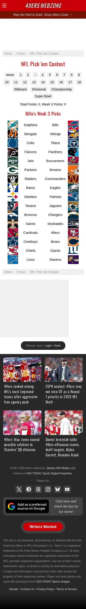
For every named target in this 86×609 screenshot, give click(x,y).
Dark (57, 345)
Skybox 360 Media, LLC (60, 468)
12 (25, 82)
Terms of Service (66, 589)
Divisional (39, 89)
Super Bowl (43, 96)
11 (16, 82)
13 (34, 82)
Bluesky (57, 489)
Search (73, 5)
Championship (61, 89)
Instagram (48, 489)
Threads (38, 489)
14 (43, 82)
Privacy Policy (45, 589)
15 (52, 82)
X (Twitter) (19, 489)
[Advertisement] (43, 34)
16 (61, 82)
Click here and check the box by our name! (66, 506)
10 (7, 82)
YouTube (67, 489)
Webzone (43, 5)
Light (48, 345)
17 (70, 82)
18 (79, 82)
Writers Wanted (43, 527)
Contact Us (27, 589)
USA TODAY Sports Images (53, 581)
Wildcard (20, 89)
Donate (13, 589)
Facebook (28, 489)
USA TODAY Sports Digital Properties (49, 473)
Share (81, 5)
